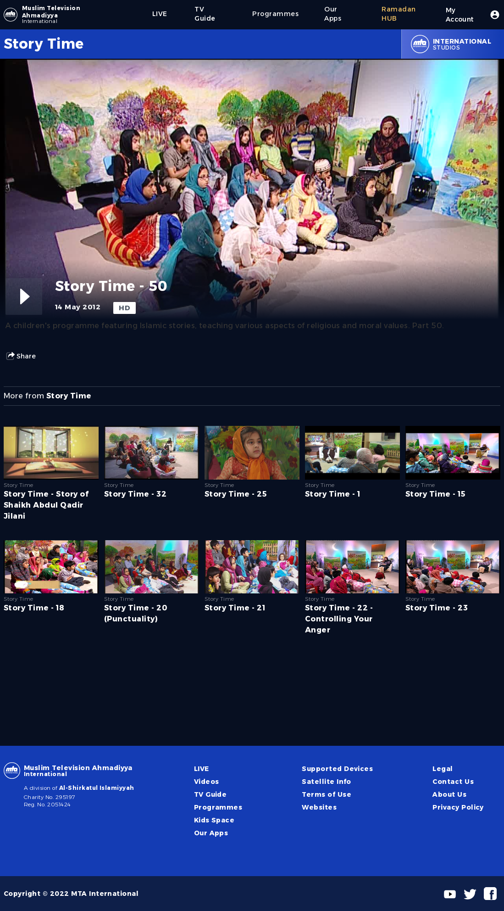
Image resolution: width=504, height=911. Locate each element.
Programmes (218, 807)
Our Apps (211, 833)
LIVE (201, 769)
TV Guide (210, 794)
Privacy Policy (458, 807)
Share (21, 356)
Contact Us (453, 781)
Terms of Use (326, 794)
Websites (319, 807)
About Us (449, 794)
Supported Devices (337, 769)
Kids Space (214, 820)
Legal (442, 769)
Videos (206, 781)
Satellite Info (326, 781)
